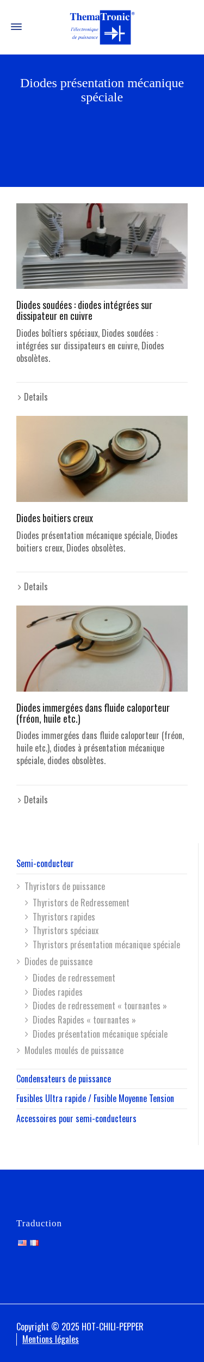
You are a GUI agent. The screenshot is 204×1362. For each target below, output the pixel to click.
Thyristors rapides (64, 916)
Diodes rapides (58, 991)
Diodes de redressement (74, 977)
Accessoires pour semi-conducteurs (76, 1118)
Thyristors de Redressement (81, 902)
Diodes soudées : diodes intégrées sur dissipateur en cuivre (84, 310)
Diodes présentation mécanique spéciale (100, 1033)
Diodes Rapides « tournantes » (84, 1019)
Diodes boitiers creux (54, 518)
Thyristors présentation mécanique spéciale (106, 944)
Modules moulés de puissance (73, 1050)
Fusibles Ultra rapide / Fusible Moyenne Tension (95, 1098)
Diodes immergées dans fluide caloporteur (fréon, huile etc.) (93, 712)
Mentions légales (50, 1339)
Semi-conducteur (45, 863)
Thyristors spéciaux (65, 930)
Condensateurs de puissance (63, 1078)
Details (36, 396)
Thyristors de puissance (64, 886)
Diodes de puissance (58, 961)
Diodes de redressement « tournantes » (100, 1005)
